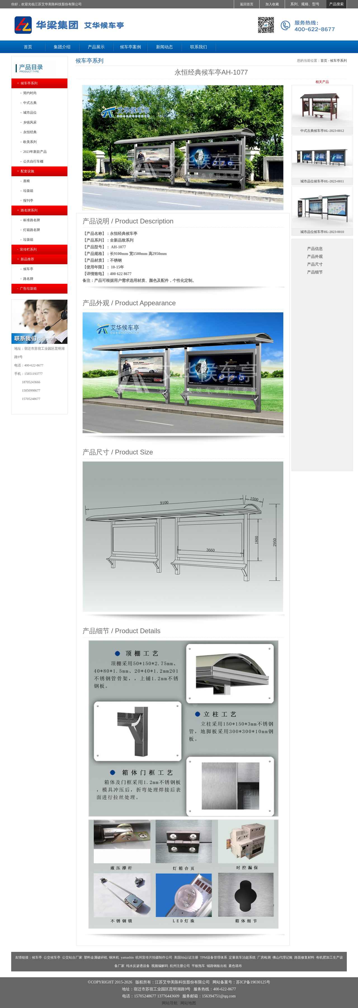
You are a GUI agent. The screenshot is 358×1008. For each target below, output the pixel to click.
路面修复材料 (304, 957)
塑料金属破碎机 (95, 957)
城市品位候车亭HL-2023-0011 (322, 181)
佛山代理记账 (282, 957)
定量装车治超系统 (242, 957)
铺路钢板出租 (217, 966)
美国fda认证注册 (186, 957)
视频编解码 (159, 966)
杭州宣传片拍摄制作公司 (153, 957)
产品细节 (315, 272)
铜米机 (114, 957)
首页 (324, 61)
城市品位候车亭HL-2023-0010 (322, 232)
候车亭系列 (338, 61)
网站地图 (188, 1003)
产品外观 (315, 256)
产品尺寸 (315, 264)
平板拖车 (198, 966)
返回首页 (246, 4)
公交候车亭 (52, 957)
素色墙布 (235, 966)
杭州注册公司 (180, 966)
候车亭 (37, 957)
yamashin (127, 957)
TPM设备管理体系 (213, 957)
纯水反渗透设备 (138, 966)
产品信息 (315, 248)
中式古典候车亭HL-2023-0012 (322, 131)
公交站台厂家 (72, 957)
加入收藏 (272, 4)
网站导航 (170, 1003)
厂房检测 (264, 957)
